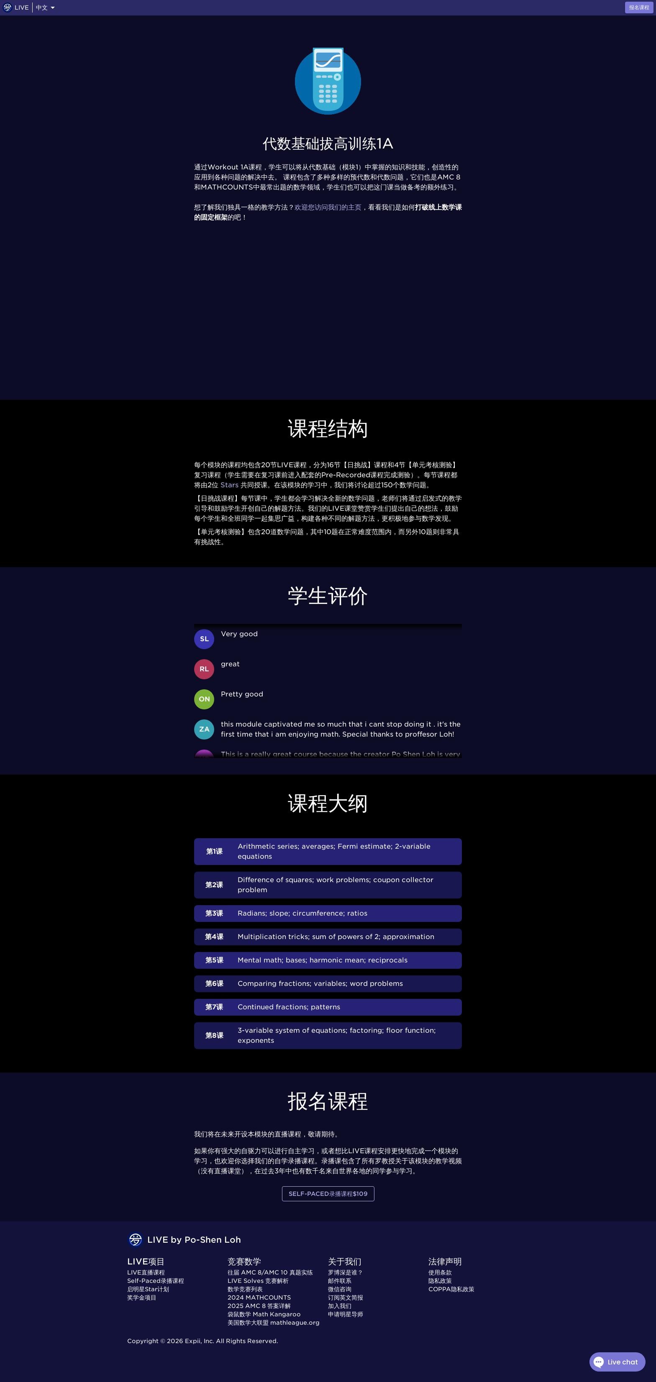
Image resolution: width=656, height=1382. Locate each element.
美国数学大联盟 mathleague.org (274, 1322)
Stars (229, 485)
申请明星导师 (345, 1314)
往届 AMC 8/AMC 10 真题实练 (270, 1272)
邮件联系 (339, 1280)
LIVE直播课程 (146, 1272)
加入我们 (339, 1306)
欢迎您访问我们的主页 (328, 207)
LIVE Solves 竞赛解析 (258, 1280)
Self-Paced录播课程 (155, 1280)
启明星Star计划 (148, 1289)
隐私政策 (440, 1280)
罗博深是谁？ (345, 1272)
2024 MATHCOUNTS (259, 1297)
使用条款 (440, 1272)
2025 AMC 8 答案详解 (259, 1306)
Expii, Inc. (199, 1341)
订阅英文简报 (345, 1297)
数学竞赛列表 (245, 1289)
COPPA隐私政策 (451, 1289)
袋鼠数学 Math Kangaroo (264, 1314)
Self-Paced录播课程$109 (328, 1194)
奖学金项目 (141, 1297)
